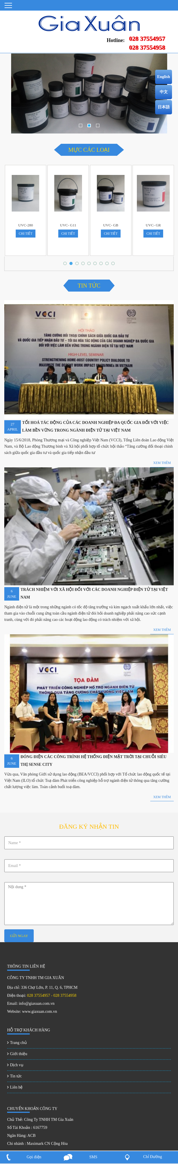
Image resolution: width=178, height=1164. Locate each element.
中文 (164, 92)
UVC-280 (25, 225)
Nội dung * (89, 903)
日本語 (164, 107)
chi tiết (25, 234)
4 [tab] (84, 265)
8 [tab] (108, 265)
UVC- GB (110, 225)
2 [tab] (89, 126)
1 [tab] (80, 126)
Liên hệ (16, 1087)
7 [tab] (102, 265)
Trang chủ (18, 1043)
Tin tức (16, 1076)
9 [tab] (114, 265)
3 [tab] (98, 126)
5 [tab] (90, 265)
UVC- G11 (68, 225)
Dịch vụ (16, 1065)
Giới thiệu (18, 1054)
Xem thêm (162, 797)
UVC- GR (153, 225)
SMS (93, 1157)
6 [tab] (96, 265)
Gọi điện (34, 1157)
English (163, 77)
